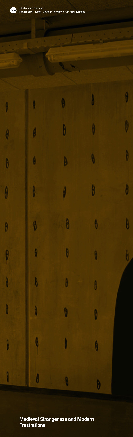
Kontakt (80, 11)
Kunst (38, 11)
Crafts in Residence (53, 11)
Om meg (70, 11)
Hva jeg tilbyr (26, 11)
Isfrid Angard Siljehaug (31, 8)
